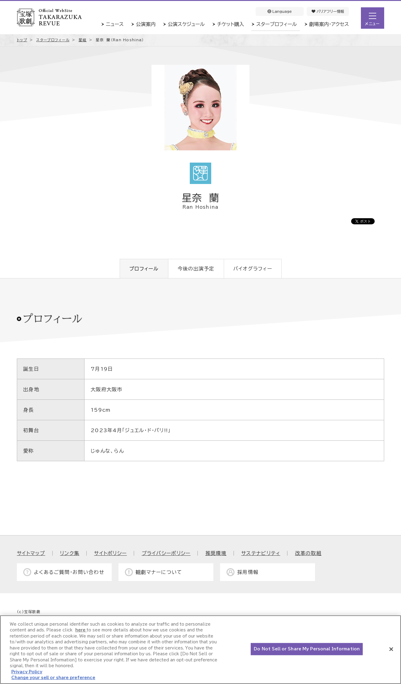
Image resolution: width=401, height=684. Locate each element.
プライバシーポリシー (166, 553)
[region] (200, 649)
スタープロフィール (276, 24)
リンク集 (69, 553)
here (81, 630)
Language (280, 11)
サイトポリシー (110, 553)
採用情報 (247, 572)
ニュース (115, 24)
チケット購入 (230, 24)
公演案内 (146, 24)
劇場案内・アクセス (329, 24)
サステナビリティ (260, 553)
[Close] (391, 649)
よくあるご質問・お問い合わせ (69, 572)
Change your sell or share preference (53, 678)
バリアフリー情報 (328, 11)
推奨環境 (216, 553)
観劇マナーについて (159, 572)
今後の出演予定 (196, 268)
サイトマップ (31, 553)
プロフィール (144, 268)
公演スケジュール (186, 24)
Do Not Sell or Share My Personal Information (307, 649)
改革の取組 (308, 553)
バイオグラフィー (252, 268)
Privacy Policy (26, 672)
